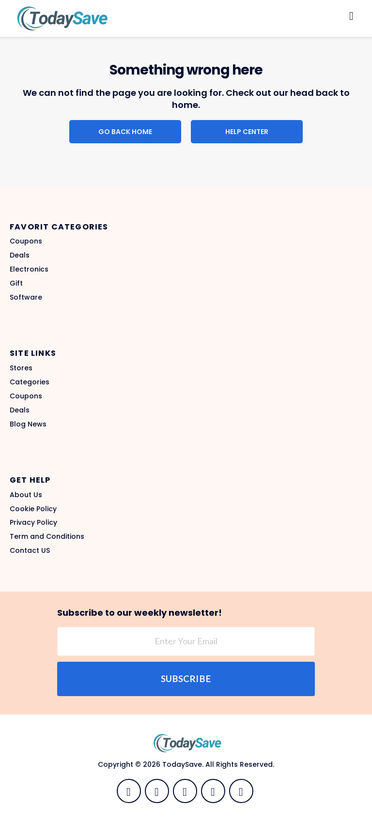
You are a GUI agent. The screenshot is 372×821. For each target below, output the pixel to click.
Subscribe (186, 678)
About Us (26, 495)
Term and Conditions (47, 536)
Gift (16, 283)
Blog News (28, 424)
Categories (29, 382)
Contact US (30, 550)
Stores (21, 368)
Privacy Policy (33, 522)
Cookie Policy (33, 509)
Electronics (29, 269)
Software (26, 297)
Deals (20, 255)
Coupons (26, 241)
